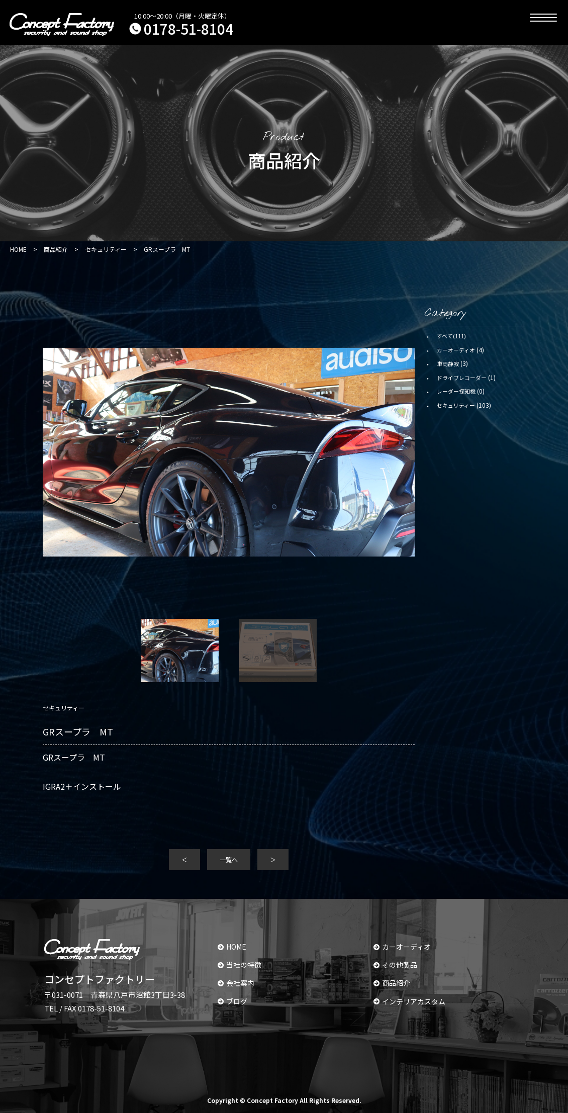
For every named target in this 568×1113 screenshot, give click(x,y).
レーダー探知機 (456, 391)
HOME (232, 947)
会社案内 (236, 983)
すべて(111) (451, 336)
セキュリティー (456, 405)
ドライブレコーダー (462, 378)
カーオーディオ (456, 350)
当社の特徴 (239, 965)
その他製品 (395, 965)
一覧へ (229, 859)
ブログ (232, 1001)
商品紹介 (391, 983)
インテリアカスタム (409, 1001)
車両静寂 (448, 363)
